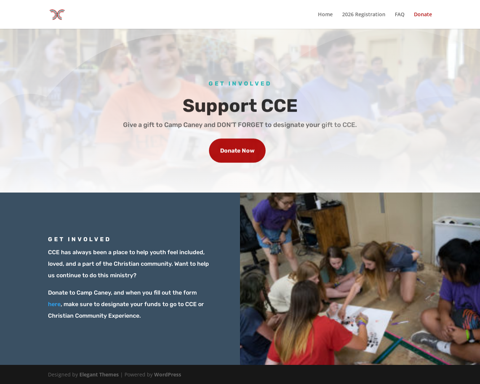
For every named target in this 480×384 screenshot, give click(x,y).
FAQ (400, 15)
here (54, 304)
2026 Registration (363, 15)
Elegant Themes (99, 374)
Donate (423, 15)
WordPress (167, 374)
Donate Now (237, 151)
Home (325, 15)
